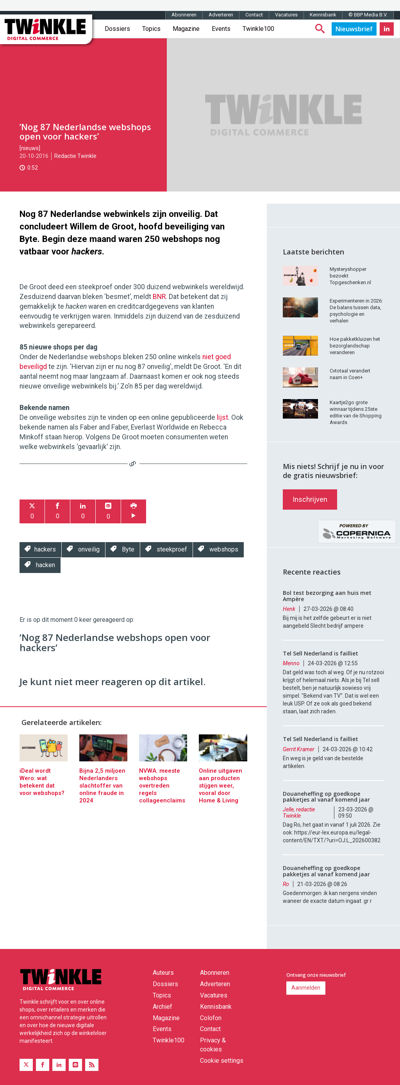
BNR (159, 297)
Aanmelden (305, 988)
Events (221, 28)
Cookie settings (221, 1060)
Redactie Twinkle (75, 156)
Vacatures (286, 15)
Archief (162, 1006)
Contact (254, 15)
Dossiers (117, 28)
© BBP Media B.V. (368, 15)
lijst (222, 417)
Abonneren (183, 15)
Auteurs (163, 972)
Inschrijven (310, 499)
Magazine (186, 28)
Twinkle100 (258, 28)
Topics (151, 28)
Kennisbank (323, 15)
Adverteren (221, 15)
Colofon (210, 1018)
